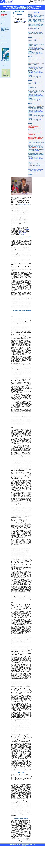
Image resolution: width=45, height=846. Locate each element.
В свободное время (4, 65)
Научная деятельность (5, 27)
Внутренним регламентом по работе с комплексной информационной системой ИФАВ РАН (35, 170)
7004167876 (20, 233)
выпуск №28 (34, 73)
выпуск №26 (34, 82)
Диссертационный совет (5, 29)
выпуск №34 (34, 44)
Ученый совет (3, 28)
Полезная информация (5, 31)
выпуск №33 (34, 49)
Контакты (42, 4)
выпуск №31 (34, 58)
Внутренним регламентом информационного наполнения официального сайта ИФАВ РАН (35, 169)
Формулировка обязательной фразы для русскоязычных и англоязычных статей (34, 140)
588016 (27, 229)
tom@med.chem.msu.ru (21, 21)
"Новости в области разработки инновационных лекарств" (35, 38)
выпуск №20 (34, 159)
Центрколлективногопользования (3, 24)
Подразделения (3, 21)
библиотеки (34, 15)
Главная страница (4, 17)
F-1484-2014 (25, 232)
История (2, 18)
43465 (20, 231)
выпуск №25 (34, 91)
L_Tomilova (22, 234)
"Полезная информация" (36, 131)
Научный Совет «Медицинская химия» (5, 36)
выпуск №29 (34, 68)
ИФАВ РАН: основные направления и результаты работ (5, 60)
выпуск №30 (34, 63)
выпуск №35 (34, 39)
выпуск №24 (34, 96)
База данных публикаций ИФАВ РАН (5, 39)
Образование (3, 30)
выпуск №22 (34, 112)
